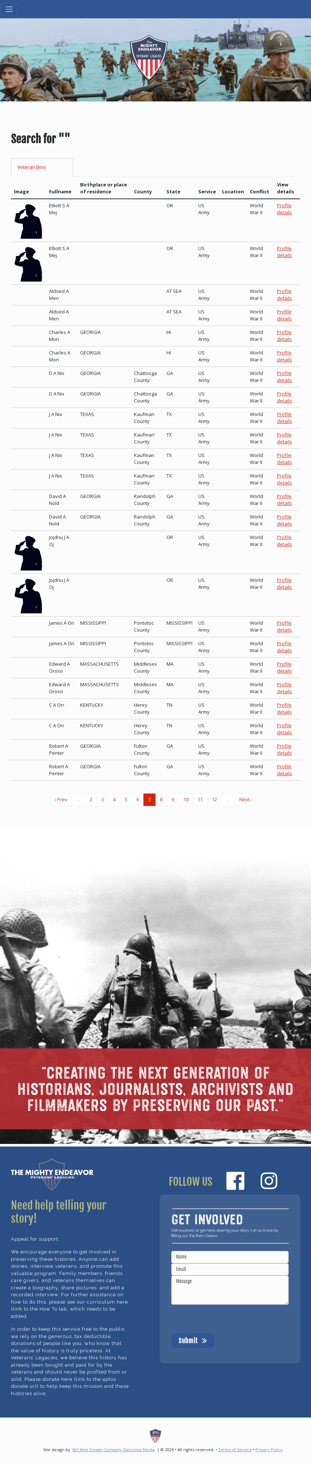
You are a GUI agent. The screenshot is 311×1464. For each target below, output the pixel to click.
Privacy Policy (268, 1449)
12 (214, 799)
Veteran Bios (42, 167)
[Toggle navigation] (9, 9)
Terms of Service (235, 1449)
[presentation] (226, 1319)
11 (200, 799)
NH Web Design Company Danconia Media (113, 1449)
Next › (245, 799)
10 (185, 799)
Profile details (284, 209)
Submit (193, 1340)
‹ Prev (61, 799)
